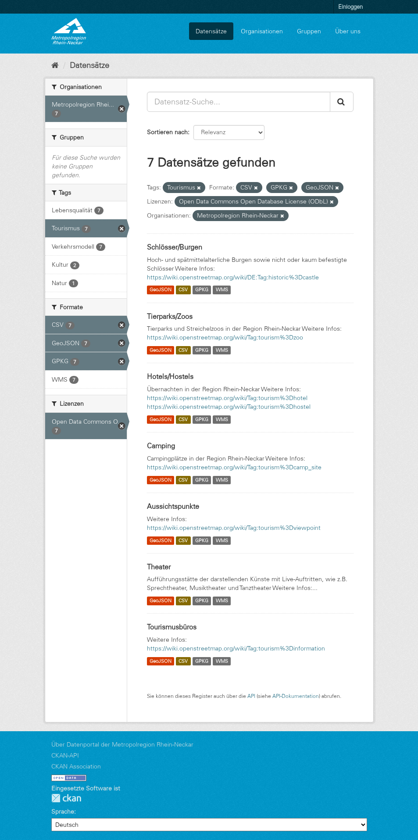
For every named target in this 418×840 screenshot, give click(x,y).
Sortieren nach (167, 132)
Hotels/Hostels (170, 376)
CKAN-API (65, 755)
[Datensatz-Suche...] (238, 102)
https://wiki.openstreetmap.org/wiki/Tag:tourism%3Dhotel (227, 398)
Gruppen (309, 31)
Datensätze (211, 31)
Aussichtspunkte (173, 506)
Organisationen (262, 31)
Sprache (62, 811)
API (251, 696)
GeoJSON (160, 290)
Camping (161, 445)
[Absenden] (342, 102)
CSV (183, 290)
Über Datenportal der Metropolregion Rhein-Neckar (122, 744)
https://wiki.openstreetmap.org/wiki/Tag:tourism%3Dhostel (229, 407)
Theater (159, 566)
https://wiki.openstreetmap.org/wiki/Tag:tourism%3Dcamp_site (234, 467)
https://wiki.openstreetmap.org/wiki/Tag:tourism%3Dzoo (225, 337)
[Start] (55, 65)
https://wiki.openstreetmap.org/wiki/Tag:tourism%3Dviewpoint (234, 528)
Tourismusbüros (171, 626)
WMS (222, 290)
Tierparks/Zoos (170, 316)
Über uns (348, 31)
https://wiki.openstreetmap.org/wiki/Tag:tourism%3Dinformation (236, 648)
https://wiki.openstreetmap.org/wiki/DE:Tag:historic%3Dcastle (233, 277)
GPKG (201, 290)
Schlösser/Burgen (174, 247)
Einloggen (350, 6)
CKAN (66, 798)
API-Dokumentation (295, 696)
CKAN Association (76, 766)
